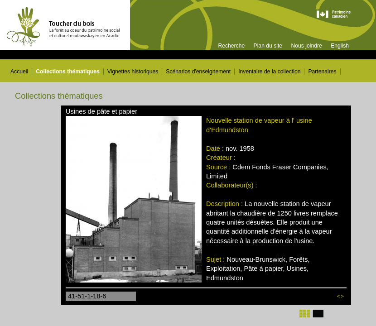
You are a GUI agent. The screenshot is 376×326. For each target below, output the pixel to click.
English (340, 46)
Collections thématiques (68, 71)
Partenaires (322, 71)
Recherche (231, 46)
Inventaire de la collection (269, 71)
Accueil (19, 71)
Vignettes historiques (133, 71)
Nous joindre (306, 46)
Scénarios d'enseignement (198, 71)
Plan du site (268, 46)
